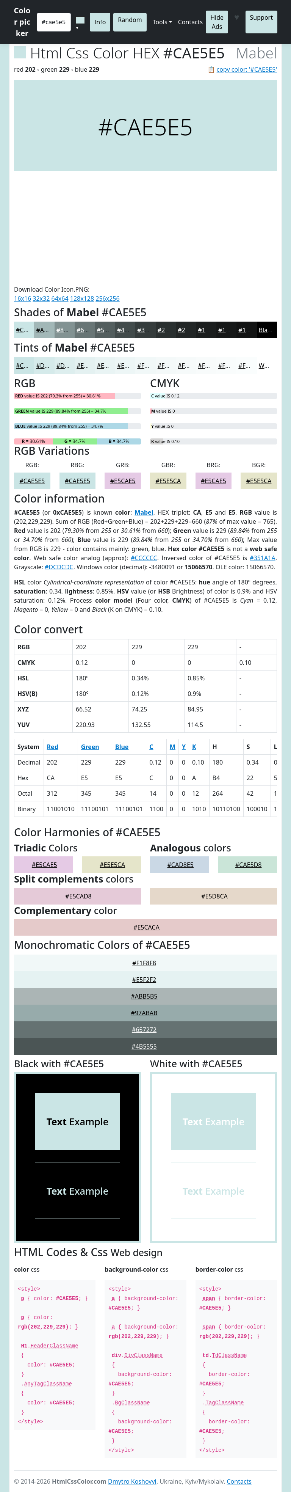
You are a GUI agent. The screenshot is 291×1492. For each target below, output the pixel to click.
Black (266, 330)
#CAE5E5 (28, 330)
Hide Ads (217, 22)
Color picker (22, 21)
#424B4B (130, 330)
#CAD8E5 (180, 865)
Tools (160, 22)
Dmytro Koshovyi (132, 1481)
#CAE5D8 (248, 865)
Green (90, 747)
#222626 (190, 330)
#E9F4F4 (109, 365)
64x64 (60, 298)
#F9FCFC (230, 365)
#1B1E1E (210, 330)
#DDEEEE (69, 365)
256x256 (107, 298)
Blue (121, 747)
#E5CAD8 (78, 896)
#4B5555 (144, 1046)
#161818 (230, 330)
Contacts (190, 22)
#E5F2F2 (144, 979)
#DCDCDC (59, 567)
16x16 (22, 298)
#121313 (250, 330)
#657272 (144, 1030)
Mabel (144, 512)
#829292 (68, 330)
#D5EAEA (49, 365)
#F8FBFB (210, 365)
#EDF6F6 (129, 365)
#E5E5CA (168, 481)
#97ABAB (144, 1013)
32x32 (41, 298)
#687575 (89, 330)
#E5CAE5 (123, 481)
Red (52, 747)
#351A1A (262, 558)
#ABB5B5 (144, 996)
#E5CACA (146, 927)
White (267, 365)
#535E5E (109, 330)
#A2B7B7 (49, 330)
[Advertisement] (145, 228)
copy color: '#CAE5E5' (247, 69)
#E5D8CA (214, 896)
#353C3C (150, 330)
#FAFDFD (251, 365)
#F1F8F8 (149, 365)
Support (261, 17)
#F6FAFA (190, 365)
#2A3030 (170, 330)
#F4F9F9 (169, 365)
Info (100, 22)
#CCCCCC (144, 558)
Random (130, 20)
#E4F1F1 (88, 365)
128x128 (82, 298)
